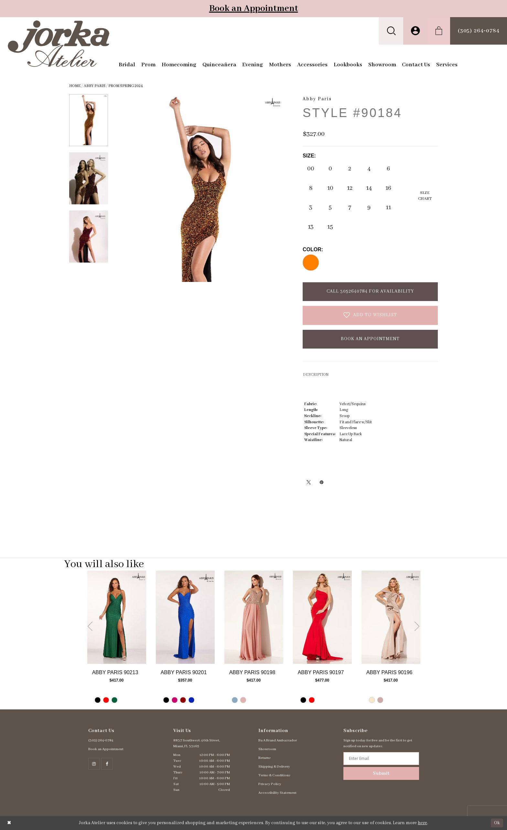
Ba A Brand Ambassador (277, 740)
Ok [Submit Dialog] (497, 823)
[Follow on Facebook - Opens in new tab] (107, 764)
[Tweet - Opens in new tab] (308, 482)
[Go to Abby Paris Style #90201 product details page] (185, 617)
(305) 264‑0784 (101, 740)
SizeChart (425, 195)
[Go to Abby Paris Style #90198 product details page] (253, 617)
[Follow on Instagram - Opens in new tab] (94, 764)
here (422, 823)
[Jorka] (59, 43)
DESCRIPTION (316, 374)
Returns (264, 758)
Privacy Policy (269, 784)
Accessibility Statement (277, 793)
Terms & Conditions (274, 775)
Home (75, 85)
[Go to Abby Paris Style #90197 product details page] (322, 617)
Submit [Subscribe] (381, 773)
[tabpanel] (116, 640)
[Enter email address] (381, 758)
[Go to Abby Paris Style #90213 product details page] (116, 617)
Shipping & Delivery (274, 766)
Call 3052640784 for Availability (370, 291)
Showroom (267, 749)
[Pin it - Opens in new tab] (321, 482)
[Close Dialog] (9, 823)
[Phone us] (478, 31)
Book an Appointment (253, 8)
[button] (391, 31)
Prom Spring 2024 (125, 85)
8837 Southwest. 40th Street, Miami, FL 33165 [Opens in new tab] (196, 743)
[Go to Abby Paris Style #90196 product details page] (390, 617)
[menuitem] (391, 31)
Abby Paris (94, 85)
